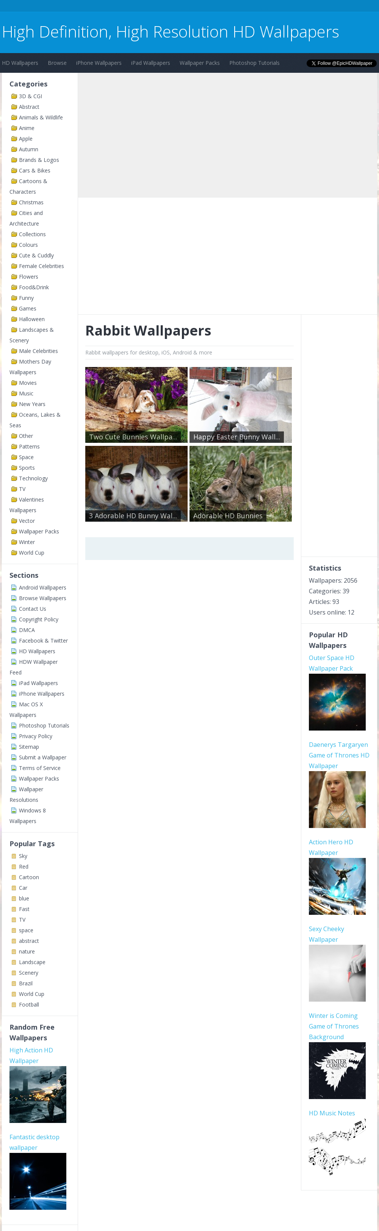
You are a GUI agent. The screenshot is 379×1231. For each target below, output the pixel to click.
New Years (32, 404)
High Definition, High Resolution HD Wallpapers (170, 31)
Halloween (32, 319)
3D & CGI (30, 96)
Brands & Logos (39, 159)
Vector (27, 520)
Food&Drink (34, 287)
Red (23, 866)
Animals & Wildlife (41, 117)
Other (26, 435)
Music (26, 393)
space (26, 930)
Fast (24, 909)
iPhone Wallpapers (99, 62)
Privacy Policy (35, 736)
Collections (32, 234)
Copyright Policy (38, 619)
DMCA (27, 630)
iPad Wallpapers (150, 62)
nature (27, 951)
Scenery (28, 972)
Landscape (32, 962)
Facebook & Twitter (43, 640)
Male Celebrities (38, 350)
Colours (28, 244)
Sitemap (29, 746)
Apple (26, 138)
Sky (23, 855)
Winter (27, 542)
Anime (26, 128)
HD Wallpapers (20, 62)
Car (23, 887)
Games (27, 308)
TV (22, 488)
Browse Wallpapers (42, 598)
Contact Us (32, 608)
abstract (29, 940)
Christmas (31, 202)
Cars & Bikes (34, 170)
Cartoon (29, 877)
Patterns (29, 446)
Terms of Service (40, 768)
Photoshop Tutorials (254, 62)
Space (26, 457)
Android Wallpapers (42, 587)
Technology (33, 478)
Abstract (29, 106)
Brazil (26, 983)
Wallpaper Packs (200, 62)
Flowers (28, 276)
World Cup (31, 552)
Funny (26, 297)
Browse (57, 62)
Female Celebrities (41, 266)
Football (29, 1004)
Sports (27, 467)
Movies (28, 382)
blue (24, 898)
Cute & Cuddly (36, 255)
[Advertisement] (140, 7)
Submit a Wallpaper (42, 757)
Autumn (28, 149)
